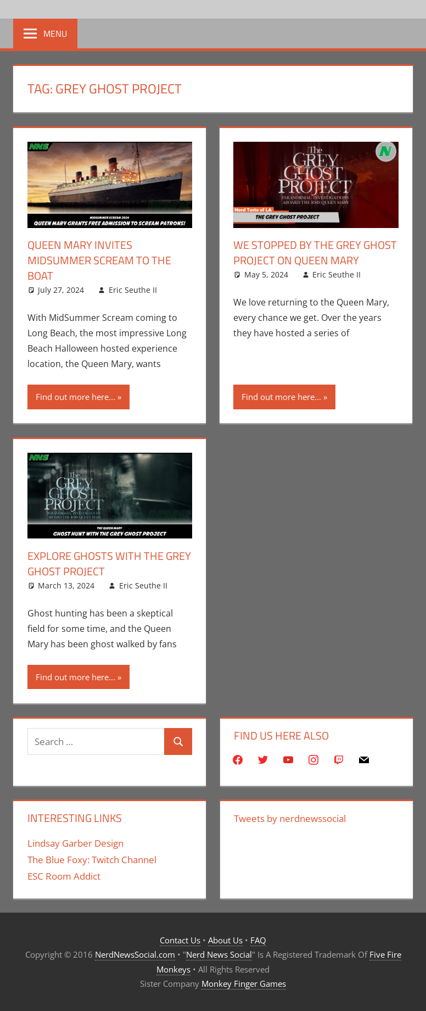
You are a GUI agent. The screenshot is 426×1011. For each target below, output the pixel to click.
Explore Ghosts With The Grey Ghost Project (109, 563)
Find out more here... (75, 396)
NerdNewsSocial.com (135, 954)
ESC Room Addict (63, 876)
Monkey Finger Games (243, 983)
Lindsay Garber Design (75, 843)
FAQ (258, 940)
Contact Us (180, 940)
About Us (225, 940)
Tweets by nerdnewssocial (290, 818)
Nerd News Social (219, 954)
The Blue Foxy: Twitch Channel (91, 859)
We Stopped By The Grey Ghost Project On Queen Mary (315, 252)
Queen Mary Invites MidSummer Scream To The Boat (99, 260)
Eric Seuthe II (133, 290)
